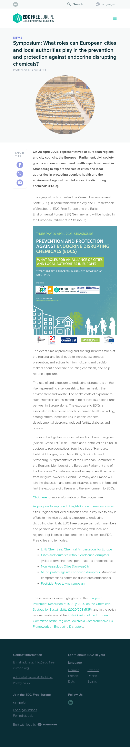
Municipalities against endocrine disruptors (70, 572)
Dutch (72, 682)
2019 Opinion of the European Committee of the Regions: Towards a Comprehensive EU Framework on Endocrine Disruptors (73, 621)
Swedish (93, 670)
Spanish (93, 682)
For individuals (23, 716)
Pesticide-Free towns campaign (63, 584)
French (73, 676)
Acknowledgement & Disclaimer (33, 677)
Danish (92, 676)
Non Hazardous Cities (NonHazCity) (65, 566)
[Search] (79, 4)
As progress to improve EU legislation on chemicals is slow (73, 506)
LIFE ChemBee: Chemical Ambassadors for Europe (76, 549)
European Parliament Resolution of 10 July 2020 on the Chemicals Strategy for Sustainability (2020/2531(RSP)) (71, 604)
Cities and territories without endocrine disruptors (75, 555)
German (73, 670)
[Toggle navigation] (114, 18)
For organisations (25, 710)
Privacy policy (21, 683)
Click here (40, 497)
